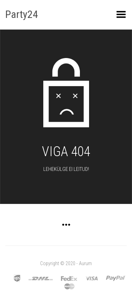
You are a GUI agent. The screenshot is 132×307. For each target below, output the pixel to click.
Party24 (21, 14)
